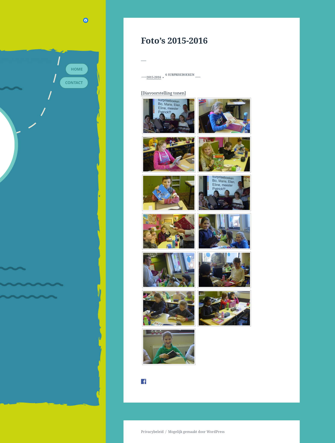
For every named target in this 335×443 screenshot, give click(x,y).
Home (77, 69)
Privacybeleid (152, 431)
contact (74, 82)
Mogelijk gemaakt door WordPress (196, 431)
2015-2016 (154, 77)
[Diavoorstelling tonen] (163, 93)
